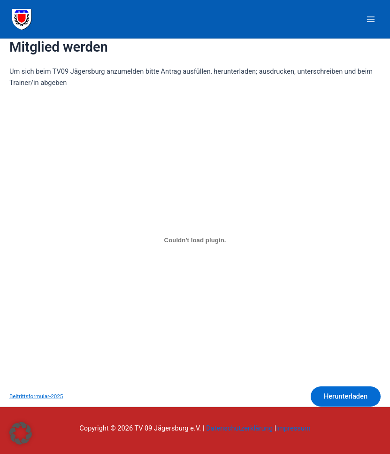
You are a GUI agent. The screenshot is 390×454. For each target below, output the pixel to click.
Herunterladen (345, 396)
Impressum (293, 428)
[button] (20, 433)
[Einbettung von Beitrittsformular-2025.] (195, 240)
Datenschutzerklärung (239, 428)
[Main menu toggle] (371, 19)
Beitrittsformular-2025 (36, 396)
